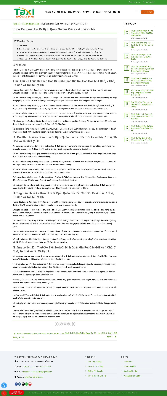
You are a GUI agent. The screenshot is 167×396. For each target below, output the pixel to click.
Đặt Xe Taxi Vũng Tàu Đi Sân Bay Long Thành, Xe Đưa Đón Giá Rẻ (142, 92)
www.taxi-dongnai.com (34, 377)
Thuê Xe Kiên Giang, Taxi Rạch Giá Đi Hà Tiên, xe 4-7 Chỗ (142, 45)
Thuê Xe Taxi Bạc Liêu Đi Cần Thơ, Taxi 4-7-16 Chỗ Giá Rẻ (141, 57)
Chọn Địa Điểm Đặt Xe (132, 376)
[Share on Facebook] (57, 324)
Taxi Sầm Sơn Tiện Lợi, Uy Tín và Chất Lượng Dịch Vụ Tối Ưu (142, 104)
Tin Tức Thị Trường (95, 366)
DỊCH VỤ (87, 12)
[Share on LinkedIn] (73, 324)
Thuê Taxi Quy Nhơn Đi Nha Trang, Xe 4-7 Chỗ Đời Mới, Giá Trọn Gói (142, 33)
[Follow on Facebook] (16, 384)
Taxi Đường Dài (130, 366)
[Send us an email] (23, 384)
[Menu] (136, 12)
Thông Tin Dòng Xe (95, 371)
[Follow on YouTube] (30, 384)
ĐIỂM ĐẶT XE (74, 12)
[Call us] (26, 384)
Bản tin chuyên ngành (30, 24)
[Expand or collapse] (114, 41)
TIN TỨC (107, 12)
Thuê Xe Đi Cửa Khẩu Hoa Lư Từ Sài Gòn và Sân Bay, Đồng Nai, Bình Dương (141, 80)
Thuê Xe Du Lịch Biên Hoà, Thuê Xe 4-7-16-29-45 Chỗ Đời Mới (142, 116)
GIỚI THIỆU (61, 12)
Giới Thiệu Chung (94, 362)
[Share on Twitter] (61, 324)
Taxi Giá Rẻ (128, 362)
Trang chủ (17, 24)
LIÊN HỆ (116, 12)
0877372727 (29, 366)
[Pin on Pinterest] (69, 324)
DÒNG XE (97, 12)
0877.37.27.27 (16, 392)
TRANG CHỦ (50, 12)
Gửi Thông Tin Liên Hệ (97, 376)
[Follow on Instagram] (19, 384)
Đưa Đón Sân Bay (131, 371)
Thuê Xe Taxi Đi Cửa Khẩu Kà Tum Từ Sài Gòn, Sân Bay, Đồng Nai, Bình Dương (142, 69)
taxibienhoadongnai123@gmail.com (37, 372)
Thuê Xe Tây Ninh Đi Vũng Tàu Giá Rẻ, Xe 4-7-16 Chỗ (141, 139)
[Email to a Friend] (65, 324)
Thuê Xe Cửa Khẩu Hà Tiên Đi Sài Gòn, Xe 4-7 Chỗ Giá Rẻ (142, 128)
